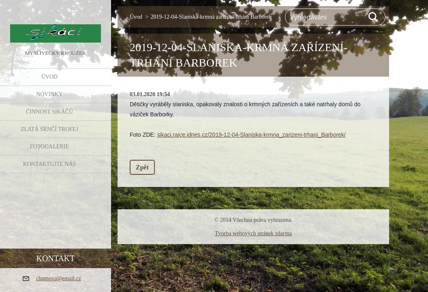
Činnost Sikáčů (49, 112)
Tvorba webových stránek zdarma (253, 233)
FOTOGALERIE (49, 147)
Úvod (49, 77)
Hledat (373, 17)
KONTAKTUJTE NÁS (49, 164)
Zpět (142, 167)
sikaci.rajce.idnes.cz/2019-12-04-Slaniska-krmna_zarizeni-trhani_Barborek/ (251, 134)
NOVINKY (49, 94)
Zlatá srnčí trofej (49, 129)
